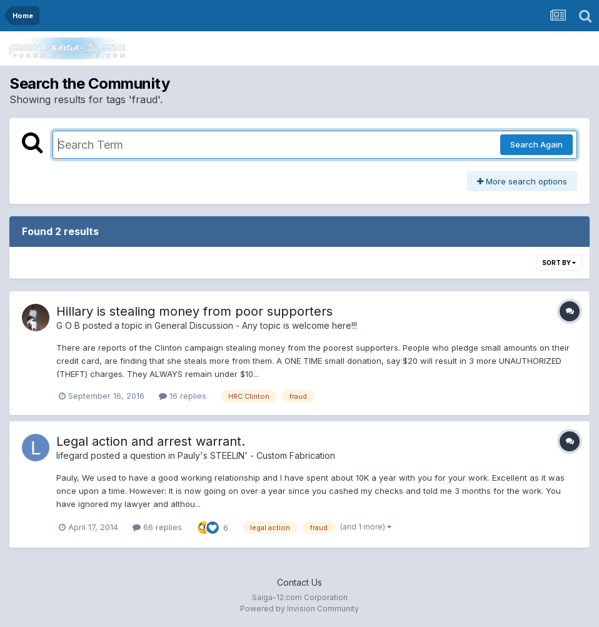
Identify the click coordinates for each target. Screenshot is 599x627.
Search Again (536, 144)
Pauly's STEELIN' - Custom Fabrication (256, 455)
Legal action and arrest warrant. (150, 441)
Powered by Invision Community (299, 608)
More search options (522, 181)
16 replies (182, 396)
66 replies (157, 527)
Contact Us (299, 582)
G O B (68, 325)
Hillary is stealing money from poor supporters (194, 311)
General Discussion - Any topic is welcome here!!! (255, 325)
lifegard (72, 455)
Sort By (559, 262)
